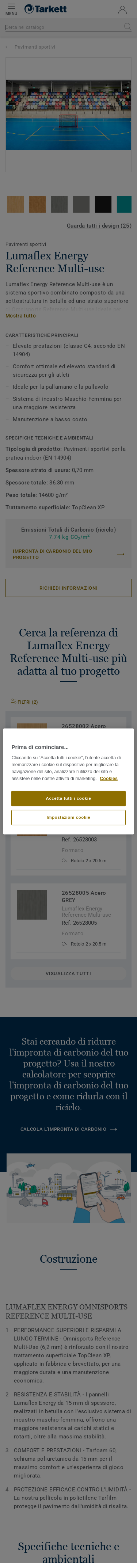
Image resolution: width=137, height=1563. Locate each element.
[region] (68, 781)
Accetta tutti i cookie (68, 798)
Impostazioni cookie (69, 817)
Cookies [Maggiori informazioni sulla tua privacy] (109, 778)
